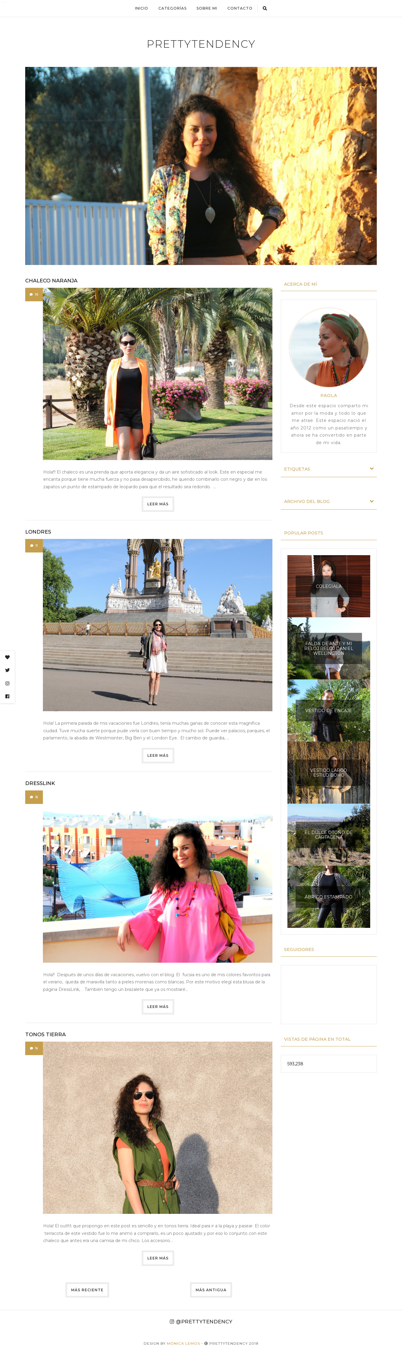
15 (34, 797)
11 (34, 546)
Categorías (172, 8)
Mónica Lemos (183, 1343)
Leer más (158, 504)
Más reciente (87, 1290)
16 (34, 1048)
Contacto (240, 8)
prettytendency (201, 44)
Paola (328, 395)
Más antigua (211, 1290)
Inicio (141, 8)
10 (34, 294)
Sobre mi (206, 8)
